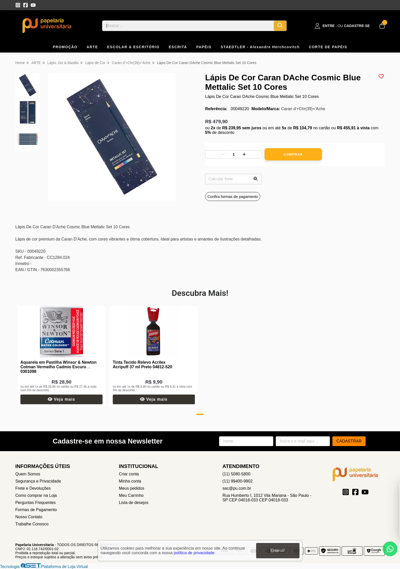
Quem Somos (27, 474)
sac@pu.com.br (236, 488)
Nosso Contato (28, 517)
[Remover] (223, 154)
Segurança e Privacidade (38, 481)
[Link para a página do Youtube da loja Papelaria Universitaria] (33, 5)
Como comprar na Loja (36, 495)
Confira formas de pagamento (232, 196)
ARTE (92, 47)
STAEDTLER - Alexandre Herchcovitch (260, 47)
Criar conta (129, 474)
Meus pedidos (131, 488)
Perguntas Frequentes (35, 502)
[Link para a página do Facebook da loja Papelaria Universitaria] (25, 5)
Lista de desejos (133, 502)
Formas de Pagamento (36, 510)
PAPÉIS (203, 47)
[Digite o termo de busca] (188, 26)
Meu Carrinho (131, 495)
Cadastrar (349, 441)
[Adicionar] (244, 154)
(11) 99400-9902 (237, 481)
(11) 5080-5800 (236, 474)
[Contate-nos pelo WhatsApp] (390, 548)
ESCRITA (178, 47)
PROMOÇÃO (65, 47)
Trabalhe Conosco (31, 524)
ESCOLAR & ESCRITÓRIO (133, 47)
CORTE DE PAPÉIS (328, 47)
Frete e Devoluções (33, 488)
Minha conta (130, 481)
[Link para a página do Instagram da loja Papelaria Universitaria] (17, 5)
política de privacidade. (195, 553)
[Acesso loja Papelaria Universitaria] (342, 26)
